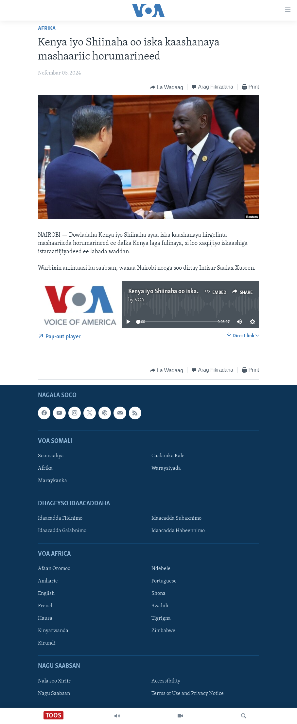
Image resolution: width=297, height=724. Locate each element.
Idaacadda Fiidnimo (60, 518)
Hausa (45, 618)
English (46, 593)
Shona (158, 593)
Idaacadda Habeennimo (178, 531)
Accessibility (165, 681)
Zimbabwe (163, 630)
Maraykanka (52, 480)
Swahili (159, 606)
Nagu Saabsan (54, 693)
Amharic (48, 581)
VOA (139, 300)
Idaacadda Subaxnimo (176, 518)
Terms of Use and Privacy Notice (187, 693)
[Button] (166, 87)
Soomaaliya (51, 456)
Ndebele (160, 568)
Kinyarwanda (53, 630)
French (46, 606)
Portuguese (164, 581)
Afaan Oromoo (54, 568)
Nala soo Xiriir (54, 681)
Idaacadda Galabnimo (62, 531)
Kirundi (47, 643)
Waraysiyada (166, 468)
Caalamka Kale (167, 456)
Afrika (47, 28)
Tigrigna (161, 618)
